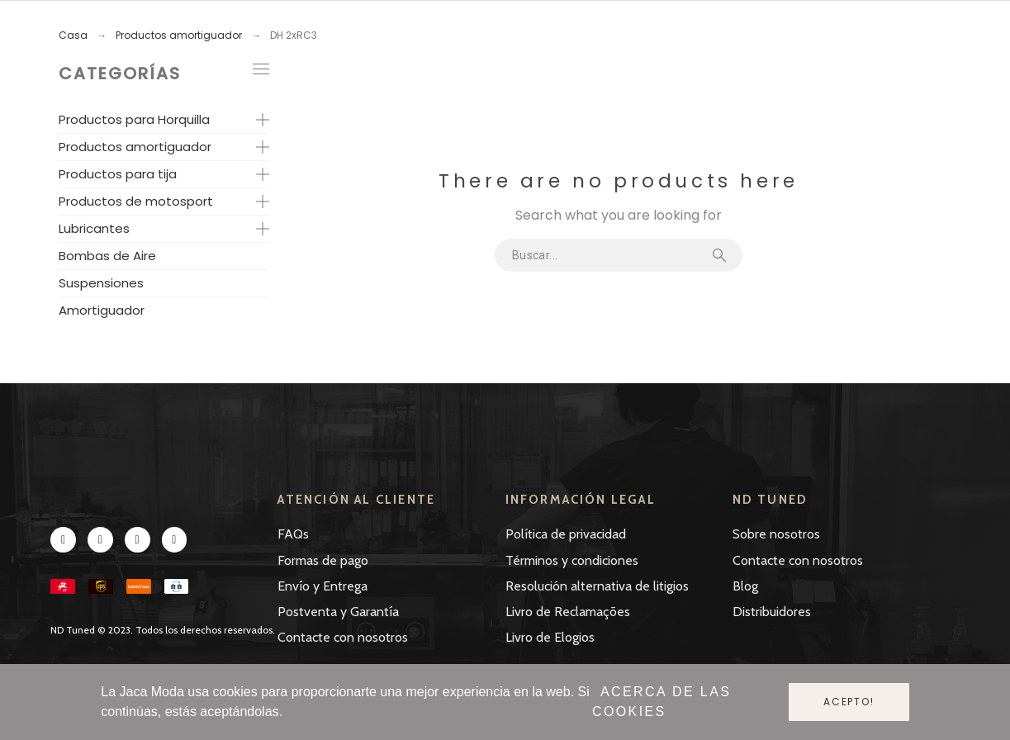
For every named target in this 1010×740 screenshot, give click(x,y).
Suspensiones (101, 283)
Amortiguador (102, 310)
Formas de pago (322, 560)
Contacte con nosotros (342, 637)
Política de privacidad (565, 534)
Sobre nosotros (776, 534)
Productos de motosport (136, 201)
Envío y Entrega (322, 586)
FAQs (293, 534)
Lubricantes (94, 228)
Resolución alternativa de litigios (597, 586)
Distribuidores (772, 611)
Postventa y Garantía (338, 611)
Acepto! (849, 702)
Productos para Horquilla (134, 119)
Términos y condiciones (571, 560)
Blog (745, 586)
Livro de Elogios (550, 637)
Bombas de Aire (107, 255)
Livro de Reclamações (567, 611)
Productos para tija (118, 174)
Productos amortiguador (135, 146)
